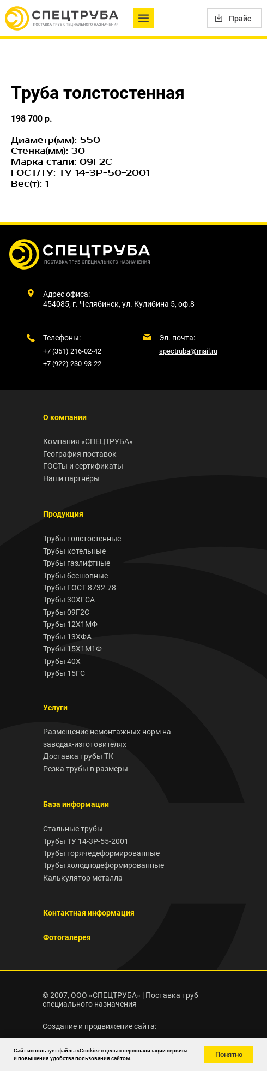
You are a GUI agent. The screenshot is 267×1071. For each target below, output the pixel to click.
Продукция (63, 514)
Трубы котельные (74, 551)
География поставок (80, 454)
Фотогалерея (67, 937)
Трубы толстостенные (82, 538)
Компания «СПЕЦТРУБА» (88, 441)
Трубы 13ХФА (67, 636)
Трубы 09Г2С (66, 612)
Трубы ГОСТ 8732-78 (79, 587)
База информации (76, 804)
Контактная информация (89, 912)
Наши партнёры (71, 478)
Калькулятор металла (83, 877)
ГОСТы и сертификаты (83, 466)
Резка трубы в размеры (85, 768)
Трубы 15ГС (64, 673)
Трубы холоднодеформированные (103, 865)
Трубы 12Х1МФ (70, 624)
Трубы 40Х (62, 661)
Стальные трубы (73, 828)
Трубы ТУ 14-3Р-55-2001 (86, 841)
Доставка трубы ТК (78, 756)
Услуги (55, 707)
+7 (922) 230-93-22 (72, 364)
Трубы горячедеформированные (101, 853)
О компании (65, 417)
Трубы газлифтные (76, 563)
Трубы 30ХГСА (69, 599)
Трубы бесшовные (75, 575)
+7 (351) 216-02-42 (72, 351)
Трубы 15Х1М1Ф (72, 648)
